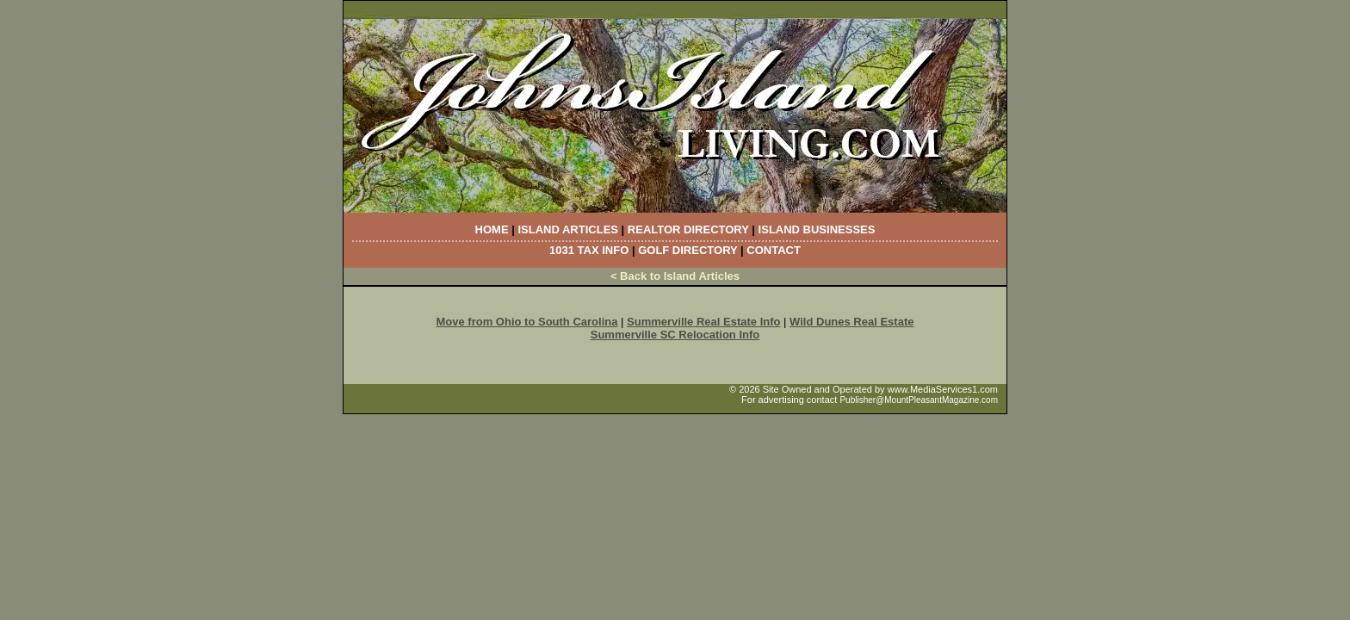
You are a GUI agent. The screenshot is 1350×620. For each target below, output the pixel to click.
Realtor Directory (688, 229)
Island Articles (567, 229)
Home (492, 229)
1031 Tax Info (589, 250)
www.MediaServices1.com (943, 389)
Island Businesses (817, 229)
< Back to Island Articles (675, 276)
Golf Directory (687, 250)
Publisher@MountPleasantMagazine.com (918, 400)
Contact (773, 250)
